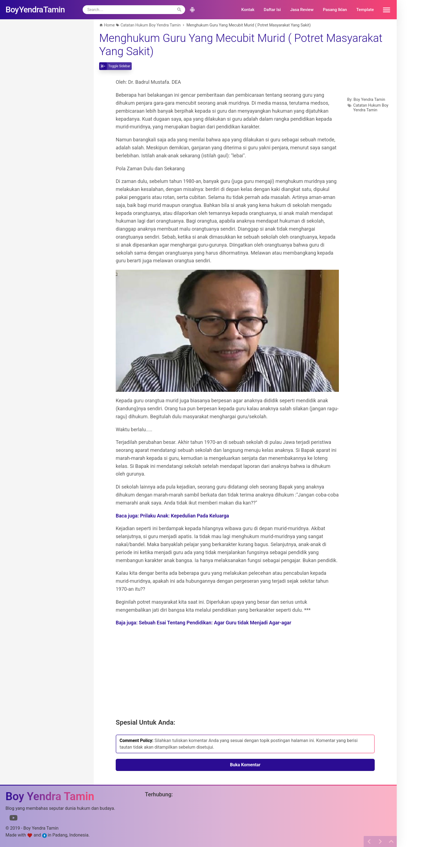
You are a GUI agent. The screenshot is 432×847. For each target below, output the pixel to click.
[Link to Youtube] (13, 819)
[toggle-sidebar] (115, 66)
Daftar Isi (272, 9)
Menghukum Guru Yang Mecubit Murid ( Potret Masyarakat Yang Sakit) (240, 45)
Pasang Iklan (335, 9)
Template (365, 9)
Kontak (248, 9)
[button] (384, 10)
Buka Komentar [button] (245, 764)
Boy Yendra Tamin (369, 99)
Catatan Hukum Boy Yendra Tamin (370, 107)
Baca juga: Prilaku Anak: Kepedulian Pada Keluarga (172, 516)
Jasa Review (302, 9)
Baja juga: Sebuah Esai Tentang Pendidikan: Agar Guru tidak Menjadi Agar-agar (203, 622)
